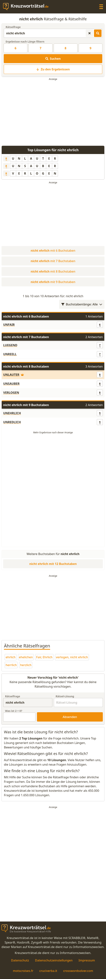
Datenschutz (20, 960)
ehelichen (26, 657)
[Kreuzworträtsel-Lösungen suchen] (97, 33)
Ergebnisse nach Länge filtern (25, 41)
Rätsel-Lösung (65, 696)
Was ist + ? (13, 711)
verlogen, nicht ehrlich (72, 657)
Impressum (87, 960)
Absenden (70, 717)
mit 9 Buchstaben (53, 282)
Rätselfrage (13, 27)
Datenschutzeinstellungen (54, 960)
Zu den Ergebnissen (53, 69)
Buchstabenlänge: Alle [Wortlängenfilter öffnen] (81, 304)
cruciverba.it (48, 971)
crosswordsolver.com (78, 971)
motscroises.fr (23, 971)
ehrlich (11, 657)
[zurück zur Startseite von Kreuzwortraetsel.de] (27, 6)
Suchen (53, 59)
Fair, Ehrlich (44, 657)
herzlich (25, 665)
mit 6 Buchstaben (53, 250)
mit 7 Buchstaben (53, 261)
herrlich (11, 665)
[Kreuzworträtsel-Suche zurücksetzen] (89, 33)
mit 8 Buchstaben (53, 271)
